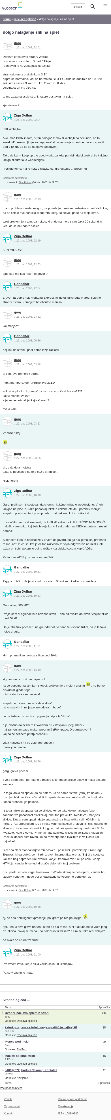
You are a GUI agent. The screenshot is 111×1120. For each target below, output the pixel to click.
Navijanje (22, 1078)
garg (17, 43)
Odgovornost (12, 1106)
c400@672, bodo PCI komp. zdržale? (31, 1070)
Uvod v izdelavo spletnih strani (27, 1013)
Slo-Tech (22, 1049)
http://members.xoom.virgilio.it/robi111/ (29, 382)
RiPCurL (9, 1059)
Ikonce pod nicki (17, 1041)
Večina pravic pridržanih (72, 1099)
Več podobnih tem (11, 1088)
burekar (9, 1073)
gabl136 (9, 1031)
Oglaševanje (65, 1106)
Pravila (8, 1099)
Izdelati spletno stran (20, 1056)
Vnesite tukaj (11, 433)
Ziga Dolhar (23, 115)
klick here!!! (10, 480)
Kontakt (8, 1113)
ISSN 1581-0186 (68, 1113)
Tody (7, 1016)
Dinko (8, 1045)
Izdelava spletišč (27, 1020)
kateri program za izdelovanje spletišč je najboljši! (41, 1027)
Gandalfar (22, 284)
